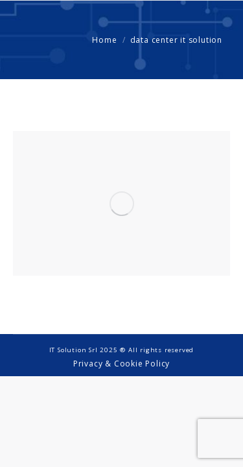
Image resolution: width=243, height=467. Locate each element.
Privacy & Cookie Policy (121, 363)
